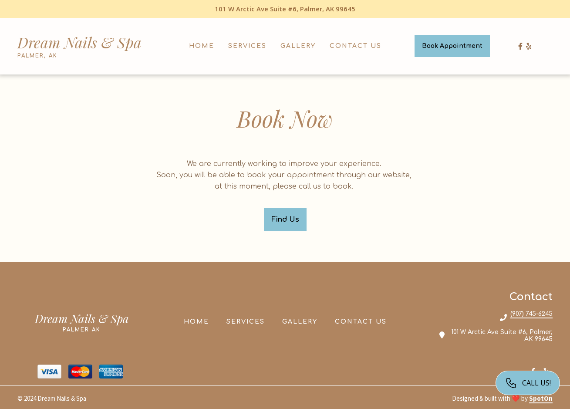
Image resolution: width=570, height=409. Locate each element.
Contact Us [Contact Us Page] (355, 46)
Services (248, 321)
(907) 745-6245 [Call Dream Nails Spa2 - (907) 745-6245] (531, 314)
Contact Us (363, 321)
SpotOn (541, 398)
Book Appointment (452, 46)
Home (199, 321)
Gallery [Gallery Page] (298, 46)
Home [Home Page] (201, 46)
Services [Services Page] (247, 46)
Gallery (302, 321)
